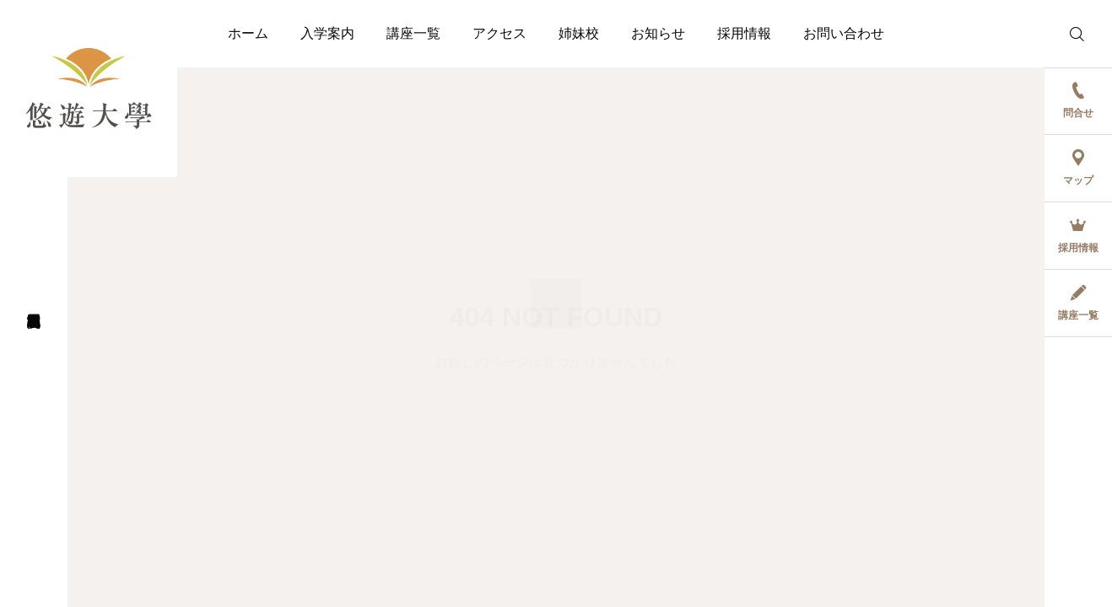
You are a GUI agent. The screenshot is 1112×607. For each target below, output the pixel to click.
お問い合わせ (843, 33)
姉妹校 (579, 33)
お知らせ (658, 33)
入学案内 (327, 33)
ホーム (248, 33)
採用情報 (744, 33)
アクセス (499, 33)
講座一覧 (413, 33)
